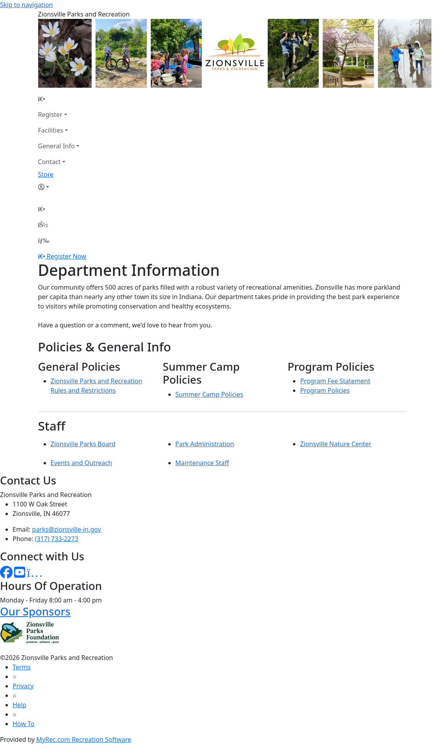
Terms (22, 667)
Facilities (50, 130)
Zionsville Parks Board (83, 444)
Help (19, 704)
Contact (49, 161)
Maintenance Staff (202, 462)
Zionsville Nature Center (335, 444)
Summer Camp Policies (209, 394)
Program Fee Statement (335, 381)
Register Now (66, 256)
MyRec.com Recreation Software (83, 739)
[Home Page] (59, 99)
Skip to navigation (26, 4)
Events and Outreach (81, 462)
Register (50, 114)
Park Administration (204, 444)
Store (46, 174)
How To (23, 723)
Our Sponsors (35, 611)
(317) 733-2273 (56, 538)
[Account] (59, 187)
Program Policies (325, 390)
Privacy (23, 686)
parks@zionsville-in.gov (66, 529)
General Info (56, 146)
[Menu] (43, 240)
